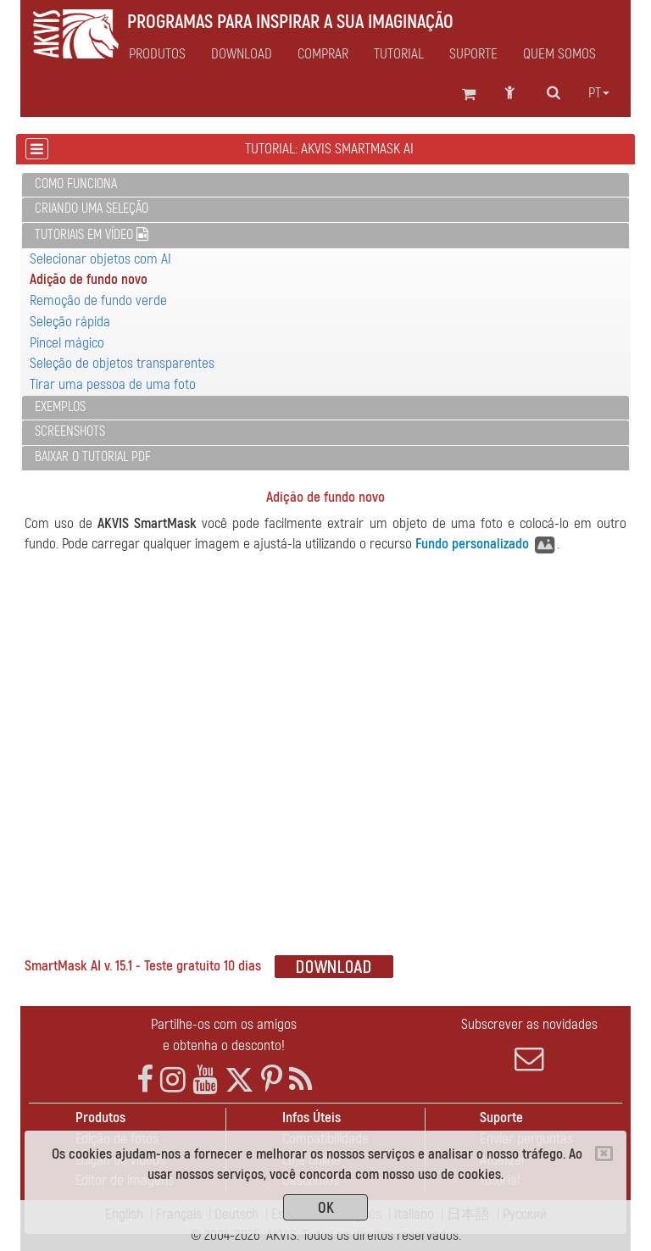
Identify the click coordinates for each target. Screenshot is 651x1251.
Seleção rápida (70, 322)
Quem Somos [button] (559, 54)
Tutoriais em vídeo (91, 234)
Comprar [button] (323, 54)
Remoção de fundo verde (98, 300)
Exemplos (60, 406)
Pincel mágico (67, 343)
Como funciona (76, 183)
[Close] (604, 1153)
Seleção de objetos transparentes (122, 363)
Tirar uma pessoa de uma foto (113, 384)
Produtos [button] (157, 54)
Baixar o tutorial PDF (93, 456)
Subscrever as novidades (528, 1044)
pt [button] (598, 93)
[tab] (325, 185)
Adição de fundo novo (88, 279)
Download (241, 54)
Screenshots (70, 431)
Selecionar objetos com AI (100, 259)
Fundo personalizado (472, 544)
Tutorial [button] (399, 54)
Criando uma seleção (91, 208)
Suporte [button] (473, 54)
